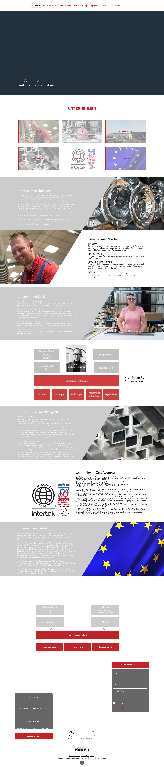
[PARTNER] (125, 158)
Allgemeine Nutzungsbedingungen (69, 758)
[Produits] (76, 5)
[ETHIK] (82, 131)
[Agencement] (95, 5)
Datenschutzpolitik (87, 756)
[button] (82, 108)
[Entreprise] (107, 5)
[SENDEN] (129, 708)
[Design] (85, 5)
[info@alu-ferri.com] (33, 721)
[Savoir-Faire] (47, 5)
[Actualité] (116, 5)
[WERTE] (38, 131)
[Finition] (67, 5)
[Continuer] (82, 763)
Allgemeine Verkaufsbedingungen (94, 758)
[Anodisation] (58, 5)
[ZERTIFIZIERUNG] (82, 158)
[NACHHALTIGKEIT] (38, 158)
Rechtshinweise (74, 756)
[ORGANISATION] (125, 131)
